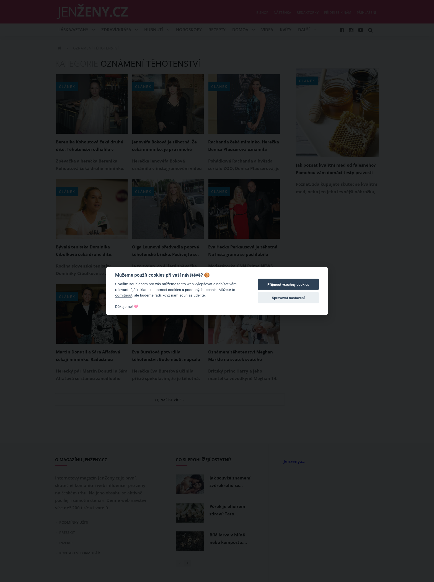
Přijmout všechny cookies (288, 284)
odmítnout (123, 295)
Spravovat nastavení (288, 298)
